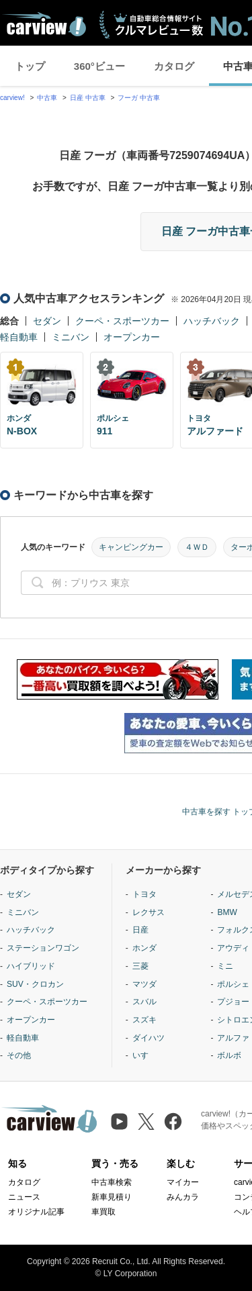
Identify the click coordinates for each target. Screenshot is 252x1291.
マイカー (183, 1182)
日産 (140, 930)
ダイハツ (148, 1038)
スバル (144, 1001)
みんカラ (183, 1197)
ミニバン (70, 337)
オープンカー (131, 337)
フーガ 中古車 (139, 97)
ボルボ (229, 1055)
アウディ (233, 948)
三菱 (140, 966)
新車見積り (111, 1197)
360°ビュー (99, 66)
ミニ (225, 966)
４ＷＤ (197, 547)
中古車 (47, 97)
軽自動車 (19, 337)
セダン (47, 321)
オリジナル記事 (36, 1211)
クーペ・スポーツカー (122, 321)
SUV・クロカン (35, 984)
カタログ (174, 66)
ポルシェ (233, 984)
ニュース (24, 1197)
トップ (30, 66)
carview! (12, 97)
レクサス (148, 912)
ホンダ (144, 948)
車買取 (103, 1211)
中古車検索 (111, 1182)
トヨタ (144, 894)
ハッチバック (211, 321)
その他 (19, 1055)
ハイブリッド (31, 966)
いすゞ (144, 1055)
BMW (227, 912)
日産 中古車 (88, 97)
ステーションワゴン (43, 948)
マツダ (144, 984)
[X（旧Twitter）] (146, 1121)
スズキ (144, 1019)
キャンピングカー (131, 547)
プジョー (233, 1001)
